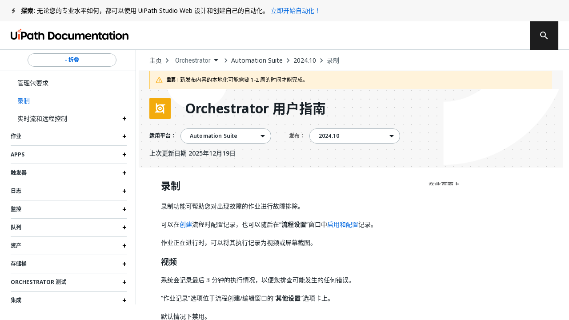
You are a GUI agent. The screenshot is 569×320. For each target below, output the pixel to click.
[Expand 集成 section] (124, 300)
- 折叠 (72, 60)
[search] (544, 35)
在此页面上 (444, 184)
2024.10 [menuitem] (329, 136)
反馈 (362, 35)
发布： (297, 136)
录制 (333, 60)
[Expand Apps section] (124, 155)
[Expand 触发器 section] (124, 173)
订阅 (417, 35)
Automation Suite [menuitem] (213, 136)
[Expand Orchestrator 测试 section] (124, 282)
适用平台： (162, 136)
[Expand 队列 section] (124, 228)
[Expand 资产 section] (124, 246)
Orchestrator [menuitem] (193, 60)
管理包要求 (32, 83)
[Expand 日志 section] (124, 191)
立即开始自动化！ (296, 10)
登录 (468, 35)
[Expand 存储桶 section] (124, 264)
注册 (504, 35)
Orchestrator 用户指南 (255, 108)
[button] (69, 101)
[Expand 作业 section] (124, 136)
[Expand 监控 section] (124, 209)
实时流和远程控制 (42, 118)
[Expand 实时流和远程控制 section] (124, 119)
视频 (169, 262)
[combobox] (196, 61)
